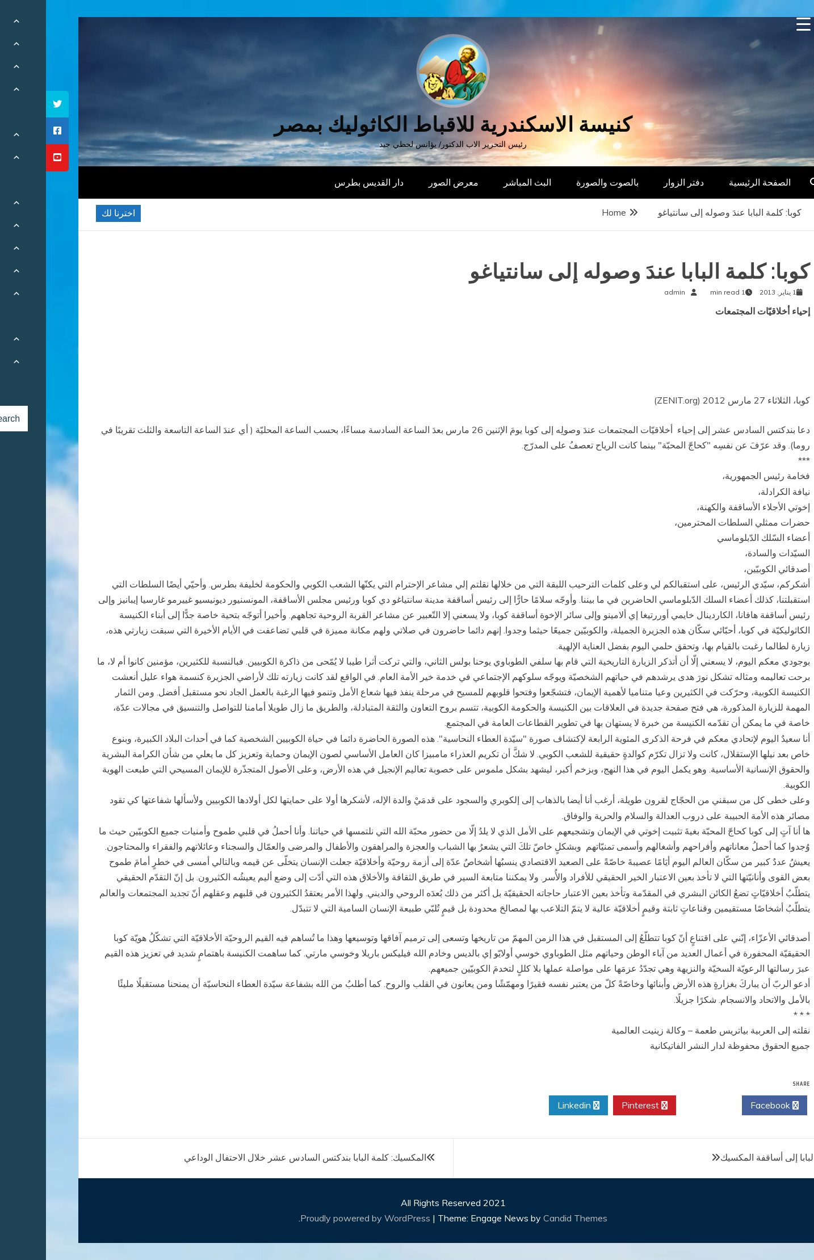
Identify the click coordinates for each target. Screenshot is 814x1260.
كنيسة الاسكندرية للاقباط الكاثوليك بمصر (407, 124)
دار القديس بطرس (323, 182)
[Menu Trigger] (757, 24)
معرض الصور (408, 182)
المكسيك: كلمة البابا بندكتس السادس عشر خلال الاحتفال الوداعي (259, 1157)
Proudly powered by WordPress (320, 1218)
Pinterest (599, 1105)
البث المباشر (481, 182)
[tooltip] (11, 104)
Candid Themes (529, 1218)
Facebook (728, 1105)
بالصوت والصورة (561, 182)
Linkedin (532, 1105)
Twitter (663, 1105)
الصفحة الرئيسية (714, 182)
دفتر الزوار (638, 182)
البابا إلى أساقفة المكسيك (722, 1157)
